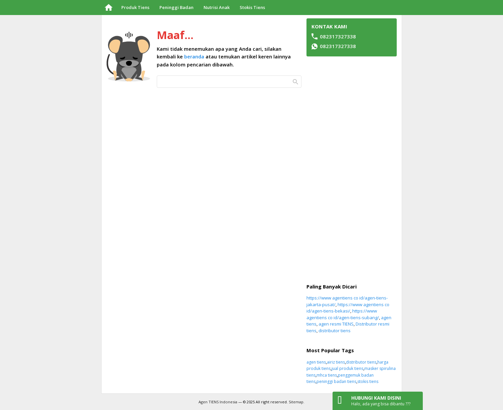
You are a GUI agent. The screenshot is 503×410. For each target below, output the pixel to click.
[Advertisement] (351, 170)
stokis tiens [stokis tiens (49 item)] (367, 381)
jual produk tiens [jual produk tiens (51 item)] (347, 368)
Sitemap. (296, 401)
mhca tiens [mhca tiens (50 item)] (327, 375)
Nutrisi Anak (217, 7)
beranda (194, 56)
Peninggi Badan (176, 7)
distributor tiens (335, 331)
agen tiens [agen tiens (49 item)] (316, 362)
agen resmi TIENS (336, 324)
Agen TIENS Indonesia (218, 401)
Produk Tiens (135, 7)
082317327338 (338, 46)
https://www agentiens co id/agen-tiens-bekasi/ (347, 307)
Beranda (108, 7)
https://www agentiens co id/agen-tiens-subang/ (342, 314)
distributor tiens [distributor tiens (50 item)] (361, 362)
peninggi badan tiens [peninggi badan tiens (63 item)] (336, 381)
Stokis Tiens (252, 7)
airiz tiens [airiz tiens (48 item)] (336, 362)
